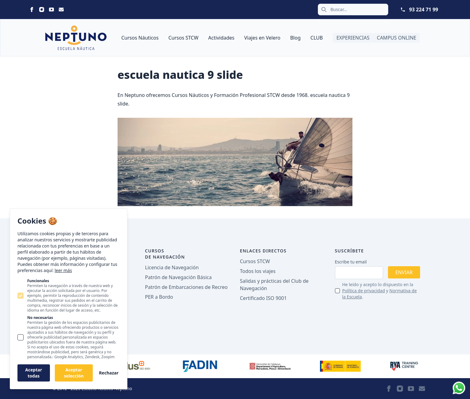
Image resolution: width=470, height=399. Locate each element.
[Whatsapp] (459, 388)
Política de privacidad (363, 290)
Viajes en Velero (262, 37)
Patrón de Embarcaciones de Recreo (186, 287)
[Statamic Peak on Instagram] (41, 9)
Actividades (221, 37)
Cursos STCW (183, 37)
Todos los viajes (258, 271)
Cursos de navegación (165, 254)
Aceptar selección (74, 373)
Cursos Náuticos (140, 37)
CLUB (316, 37)
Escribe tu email (351, 262)
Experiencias (353, 37)
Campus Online (396, 37)
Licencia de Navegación (172, 267)
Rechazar (108, 373)
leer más (63, 270)
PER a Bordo (159, 296)
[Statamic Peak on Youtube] (51, 9)
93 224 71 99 (423, 9)
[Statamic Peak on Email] (61, 9)
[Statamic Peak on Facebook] (31, 9)
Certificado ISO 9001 (263, 298)
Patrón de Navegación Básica (178, 277)
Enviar (403, 272)
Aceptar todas (33, 373)
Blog (295, 37)
